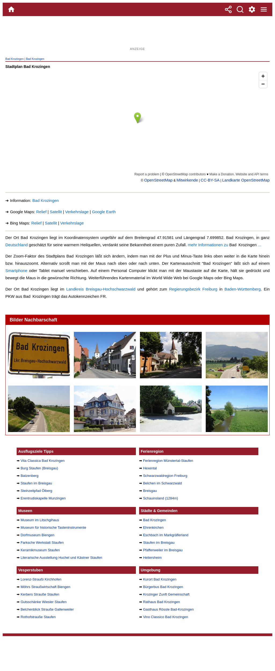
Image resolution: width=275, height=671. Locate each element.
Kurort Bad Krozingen (159, 579)
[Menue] (264, 9)
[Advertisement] (137, 33)
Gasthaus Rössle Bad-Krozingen (168, 609)
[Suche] (240, 9)
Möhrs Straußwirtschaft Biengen (45, 587)
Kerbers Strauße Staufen (40, 594)
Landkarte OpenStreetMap (246, 180)
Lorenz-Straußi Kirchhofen (41, 579)
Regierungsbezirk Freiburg (193, 289)
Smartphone (16, 270)
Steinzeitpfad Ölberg (36, 491)
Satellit (56, 211)
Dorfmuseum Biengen (38, 535)
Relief (41, 211)
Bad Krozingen (14, 58)
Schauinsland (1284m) (160, 498)
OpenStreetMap (158, 180)
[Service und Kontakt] (252, 9)
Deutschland (16, 244)
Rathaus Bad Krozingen (161, 602)
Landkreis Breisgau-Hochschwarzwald (101, 289)
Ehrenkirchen (153, 527)
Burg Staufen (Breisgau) (39, 468)
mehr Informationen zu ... (224, 244)
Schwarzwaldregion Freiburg (165, 476)
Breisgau (150, 491)
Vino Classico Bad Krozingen (165, 617)
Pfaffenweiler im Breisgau (163, 550)
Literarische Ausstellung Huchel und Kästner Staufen (61, 558)
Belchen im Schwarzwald (162, 483)
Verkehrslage (77, 211)
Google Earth (103, 211)
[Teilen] (228, 9)
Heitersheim (152, 558)
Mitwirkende (187, 180)
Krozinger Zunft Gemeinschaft (166, 594)
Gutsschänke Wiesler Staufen (44, 602)
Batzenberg (30, 476)
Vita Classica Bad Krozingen (43, 461)
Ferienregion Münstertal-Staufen (168, 461)
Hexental (150, 468)
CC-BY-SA (210, 180)
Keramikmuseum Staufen (40, 550)
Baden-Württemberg (243, 289)
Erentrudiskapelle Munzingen (43, 498)
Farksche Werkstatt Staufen (42, 543)
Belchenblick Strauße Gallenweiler (47, 609)
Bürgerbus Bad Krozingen (163, 587)
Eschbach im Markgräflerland (166, 535)
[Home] (11, 9)
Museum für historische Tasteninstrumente (53, 527)
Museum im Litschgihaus (40, 520)
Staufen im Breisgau (36, 483)
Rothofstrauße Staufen (38, 617)
